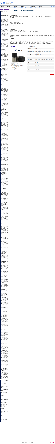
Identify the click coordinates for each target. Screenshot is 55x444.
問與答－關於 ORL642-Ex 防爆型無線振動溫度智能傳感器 (4, 12)
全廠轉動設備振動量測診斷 (4, 397)
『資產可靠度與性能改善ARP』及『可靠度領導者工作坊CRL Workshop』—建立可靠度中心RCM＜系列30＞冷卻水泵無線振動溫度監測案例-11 (4, 28)
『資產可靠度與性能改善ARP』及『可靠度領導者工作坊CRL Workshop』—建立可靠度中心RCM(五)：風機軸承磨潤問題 (4, 243)
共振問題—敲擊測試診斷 (4, 387)
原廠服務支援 (23, 7)
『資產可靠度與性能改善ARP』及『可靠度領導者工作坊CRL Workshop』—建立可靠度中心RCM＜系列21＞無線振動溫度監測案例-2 (4, 107)
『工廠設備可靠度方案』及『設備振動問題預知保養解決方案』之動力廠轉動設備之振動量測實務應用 (4, 320)
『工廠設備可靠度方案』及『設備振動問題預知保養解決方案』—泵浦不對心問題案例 (4, 362)
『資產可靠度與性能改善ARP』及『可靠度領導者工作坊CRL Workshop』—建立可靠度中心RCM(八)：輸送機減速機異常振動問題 (4, 220)
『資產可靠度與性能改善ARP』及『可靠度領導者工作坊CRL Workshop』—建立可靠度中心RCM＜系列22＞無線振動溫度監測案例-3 (4, 98)
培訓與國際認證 (32, 7)
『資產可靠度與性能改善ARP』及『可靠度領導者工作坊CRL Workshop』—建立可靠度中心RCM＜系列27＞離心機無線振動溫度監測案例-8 (4, 54)
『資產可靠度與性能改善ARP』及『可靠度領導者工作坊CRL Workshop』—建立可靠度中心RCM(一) (4, 274)
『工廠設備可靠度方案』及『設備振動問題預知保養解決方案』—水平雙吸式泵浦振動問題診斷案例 (4, 346)
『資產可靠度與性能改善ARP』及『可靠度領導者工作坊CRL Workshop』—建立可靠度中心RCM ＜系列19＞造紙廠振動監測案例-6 (4, 124)
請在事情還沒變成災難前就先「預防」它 (4, 384)
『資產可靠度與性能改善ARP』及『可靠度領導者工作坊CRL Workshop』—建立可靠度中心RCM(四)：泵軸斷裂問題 (4, 250)
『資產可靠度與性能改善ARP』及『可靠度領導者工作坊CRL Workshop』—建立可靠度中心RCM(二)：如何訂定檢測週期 (4, 267)
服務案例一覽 (3, 408)
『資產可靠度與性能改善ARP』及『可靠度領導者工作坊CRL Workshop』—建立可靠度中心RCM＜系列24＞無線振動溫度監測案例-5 (4, 81)
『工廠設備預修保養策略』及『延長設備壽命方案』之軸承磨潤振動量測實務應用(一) (4, 309)
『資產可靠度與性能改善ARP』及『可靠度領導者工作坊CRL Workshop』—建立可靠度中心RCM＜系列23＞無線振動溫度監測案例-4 (4, 89)
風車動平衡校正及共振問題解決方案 (4, 395)
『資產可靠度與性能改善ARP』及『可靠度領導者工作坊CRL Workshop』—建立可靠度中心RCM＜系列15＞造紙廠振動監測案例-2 (4, 159)
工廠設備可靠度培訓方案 (4, 400)
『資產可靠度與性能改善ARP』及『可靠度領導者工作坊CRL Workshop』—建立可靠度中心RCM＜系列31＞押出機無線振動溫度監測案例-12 (4, 19)
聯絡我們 (40, 7)
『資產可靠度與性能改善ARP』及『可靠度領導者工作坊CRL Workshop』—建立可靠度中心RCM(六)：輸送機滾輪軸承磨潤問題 (4, 235)
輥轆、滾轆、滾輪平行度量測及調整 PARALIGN (4, 405)
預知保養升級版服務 (4, 380)
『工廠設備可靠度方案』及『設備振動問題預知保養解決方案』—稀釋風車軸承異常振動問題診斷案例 (4, 333)
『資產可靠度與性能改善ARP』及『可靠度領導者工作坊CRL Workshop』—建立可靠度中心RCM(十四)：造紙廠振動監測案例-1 (4, 167)
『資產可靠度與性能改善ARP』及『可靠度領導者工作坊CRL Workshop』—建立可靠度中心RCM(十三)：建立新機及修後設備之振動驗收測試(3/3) (4, 176)
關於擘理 (2, 7)
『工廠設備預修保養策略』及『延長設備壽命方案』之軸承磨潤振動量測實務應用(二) (4, 304)
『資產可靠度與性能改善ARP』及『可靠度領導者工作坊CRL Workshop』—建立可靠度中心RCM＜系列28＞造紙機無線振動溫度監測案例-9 (4, 46)
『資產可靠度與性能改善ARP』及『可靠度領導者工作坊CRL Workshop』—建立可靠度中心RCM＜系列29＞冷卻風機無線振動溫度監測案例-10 (4, 37)
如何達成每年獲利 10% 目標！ (4, 415)
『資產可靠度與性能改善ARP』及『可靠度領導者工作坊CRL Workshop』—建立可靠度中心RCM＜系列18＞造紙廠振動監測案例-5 (4, 133)
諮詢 (52, 74)
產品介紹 (8, 7)
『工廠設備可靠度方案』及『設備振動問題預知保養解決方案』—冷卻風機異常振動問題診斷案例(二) (4, 280)
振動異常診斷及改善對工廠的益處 (4, 420)
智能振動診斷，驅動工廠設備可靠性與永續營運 (4, 377)
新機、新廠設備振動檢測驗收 (4, 390)
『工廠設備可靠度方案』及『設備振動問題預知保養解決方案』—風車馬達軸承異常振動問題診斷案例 (4, 293)
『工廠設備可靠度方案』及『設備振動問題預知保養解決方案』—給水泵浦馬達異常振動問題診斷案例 (4, 339)
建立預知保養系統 (4, 392)
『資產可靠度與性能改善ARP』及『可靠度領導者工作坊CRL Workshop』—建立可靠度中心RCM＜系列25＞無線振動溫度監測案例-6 (4, 72)
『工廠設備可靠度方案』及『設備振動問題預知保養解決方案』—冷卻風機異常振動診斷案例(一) (4, 368)
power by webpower (51, 442)
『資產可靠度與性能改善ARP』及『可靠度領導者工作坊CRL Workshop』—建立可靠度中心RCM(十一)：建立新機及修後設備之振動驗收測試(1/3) (4, 193)
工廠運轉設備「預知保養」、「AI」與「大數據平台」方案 (4, 411)
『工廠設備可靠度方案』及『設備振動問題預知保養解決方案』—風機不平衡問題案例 (4, 357)
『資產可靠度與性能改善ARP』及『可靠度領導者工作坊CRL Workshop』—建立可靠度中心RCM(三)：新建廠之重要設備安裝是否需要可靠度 (4, 259)
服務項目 (15, 7)
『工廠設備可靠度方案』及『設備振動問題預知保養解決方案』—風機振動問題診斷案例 (4, 315)
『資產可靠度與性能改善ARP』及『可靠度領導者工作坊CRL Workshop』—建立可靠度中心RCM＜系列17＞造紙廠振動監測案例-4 (4, 142)
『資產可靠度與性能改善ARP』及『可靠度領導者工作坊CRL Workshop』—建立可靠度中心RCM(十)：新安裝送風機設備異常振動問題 (4, 202)
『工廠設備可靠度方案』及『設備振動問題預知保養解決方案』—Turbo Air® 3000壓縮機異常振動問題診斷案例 (4, 327)
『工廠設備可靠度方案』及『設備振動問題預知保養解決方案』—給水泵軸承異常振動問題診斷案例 (4, 287)
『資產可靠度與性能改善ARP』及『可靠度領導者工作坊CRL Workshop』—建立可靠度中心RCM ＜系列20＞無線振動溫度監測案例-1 (4, 116)
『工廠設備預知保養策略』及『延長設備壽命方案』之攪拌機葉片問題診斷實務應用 (4, 299)
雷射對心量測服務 (4, 402)
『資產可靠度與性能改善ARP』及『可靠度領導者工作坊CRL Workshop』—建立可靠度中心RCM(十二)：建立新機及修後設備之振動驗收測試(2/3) (4, 185)
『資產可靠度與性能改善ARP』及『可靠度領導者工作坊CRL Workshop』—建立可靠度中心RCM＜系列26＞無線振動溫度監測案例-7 (4, 63)
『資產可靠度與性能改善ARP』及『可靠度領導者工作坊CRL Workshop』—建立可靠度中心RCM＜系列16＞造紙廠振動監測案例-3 (4, 151)
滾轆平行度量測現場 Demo (4, 418)
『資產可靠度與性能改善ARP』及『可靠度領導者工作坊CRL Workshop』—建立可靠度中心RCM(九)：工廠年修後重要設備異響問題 (4, 211)
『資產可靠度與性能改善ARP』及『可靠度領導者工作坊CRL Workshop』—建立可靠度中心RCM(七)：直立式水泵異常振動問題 (4, 228)
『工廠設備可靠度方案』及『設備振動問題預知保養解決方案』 (4, 373)
